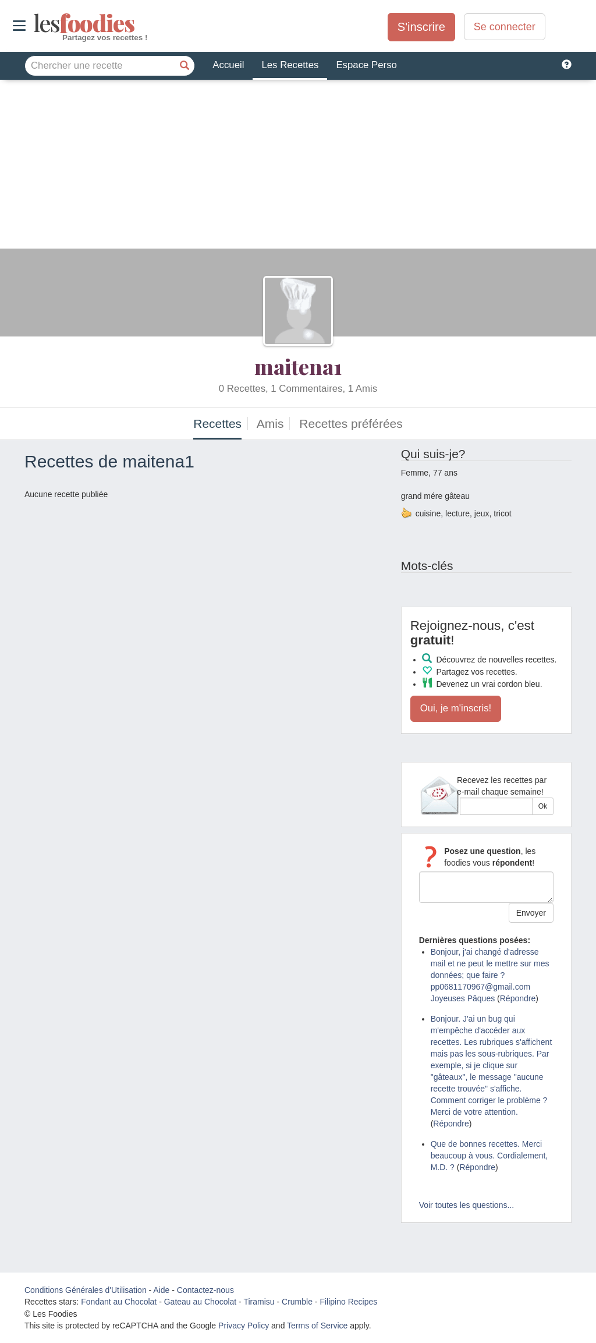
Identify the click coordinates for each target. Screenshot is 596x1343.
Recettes (217, 423)
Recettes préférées (350, 423)
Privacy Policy (243, 1325)
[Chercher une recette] (184, 65)
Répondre (518, 998)
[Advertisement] (298, 167)
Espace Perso (366, 64)
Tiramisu (258, 1301)
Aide (161, 1290)
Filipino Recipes (348, 1301)
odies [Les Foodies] (34, 23)
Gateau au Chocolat (200, 1301)
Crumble (297, 1301)
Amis (270, 423)
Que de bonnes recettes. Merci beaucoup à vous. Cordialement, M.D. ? (489, 1155)
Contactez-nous (205, 1290)
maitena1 (298, 366)
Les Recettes (289, 64)
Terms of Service (317, 1325)
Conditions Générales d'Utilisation (85, 1290)
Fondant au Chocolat (119, 1301)
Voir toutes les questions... (466, 1205)
